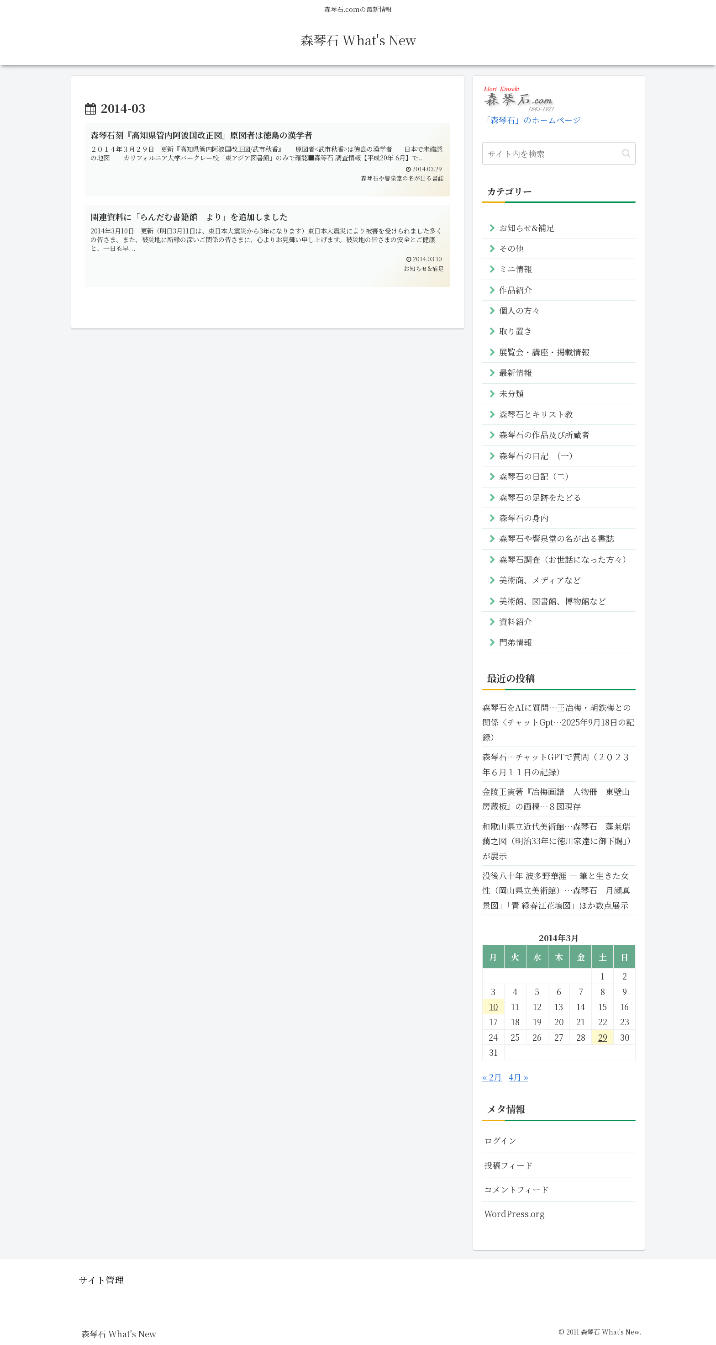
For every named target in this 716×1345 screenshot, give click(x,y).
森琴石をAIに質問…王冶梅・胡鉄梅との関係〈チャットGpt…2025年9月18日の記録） (558, 722)
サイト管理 (101, 1280)
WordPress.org (514, 1213)
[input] (559, 153)
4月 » (518, 1077)
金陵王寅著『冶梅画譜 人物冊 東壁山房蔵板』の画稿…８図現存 (556, 798)
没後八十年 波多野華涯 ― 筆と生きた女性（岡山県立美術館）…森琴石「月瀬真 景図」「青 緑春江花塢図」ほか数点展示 (556, 890)
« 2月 (492, 1077)
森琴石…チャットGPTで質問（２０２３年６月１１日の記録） (556, 764)
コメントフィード (516, 1189)
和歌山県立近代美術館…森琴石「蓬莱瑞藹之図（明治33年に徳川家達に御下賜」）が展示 (558, 841)
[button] (626, 153)
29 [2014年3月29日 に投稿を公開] (602, 1037)
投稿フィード (508, 1165)
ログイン (500, 1140)
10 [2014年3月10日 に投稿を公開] (493, 1006)
